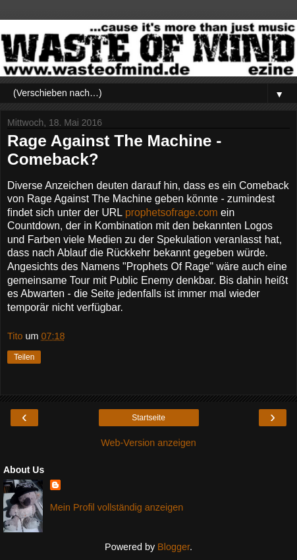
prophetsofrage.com (171, 212)
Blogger (173, 547)
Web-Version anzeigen (148, 442)
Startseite (148, 417)
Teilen (24, 357)
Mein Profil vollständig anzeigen (116, 507)
